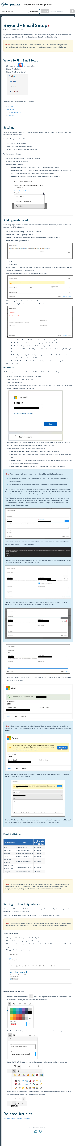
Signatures (10, 115)
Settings (10, 106)
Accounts (10, 109)
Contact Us (34, 11)
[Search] (72, 11)
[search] (60, 11)
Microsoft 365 (16, 112)
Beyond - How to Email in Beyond (17, 1118)
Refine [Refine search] (45, 11)
